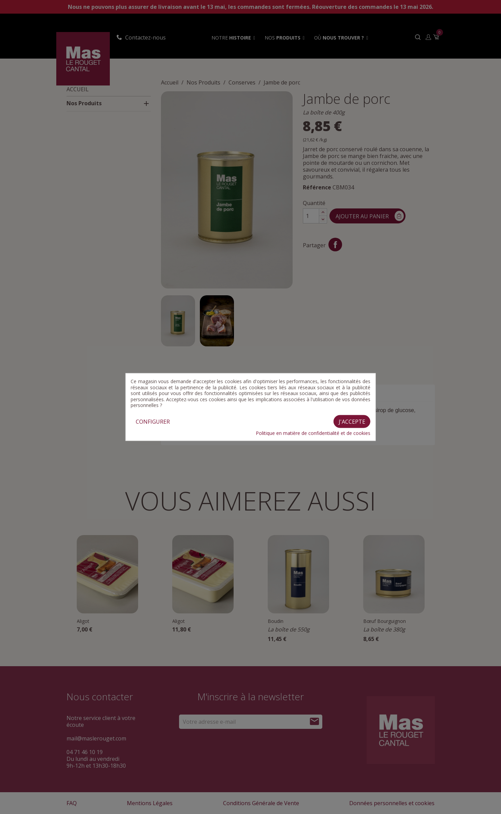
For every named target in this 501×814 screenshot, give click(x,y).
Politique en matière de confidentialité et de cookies (313, 433)
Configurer (153, 421)
